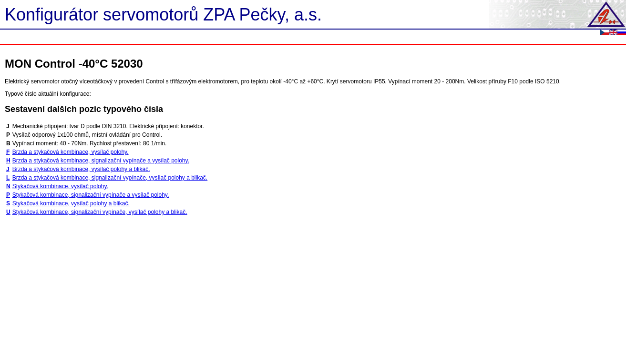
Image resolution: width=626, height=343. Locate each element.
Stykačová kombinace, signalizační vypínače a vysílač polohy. (90, 195)
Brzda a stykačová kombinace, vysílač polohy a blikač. (81, 169)
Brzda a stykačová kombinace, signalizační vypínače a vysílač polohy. (100, 160)
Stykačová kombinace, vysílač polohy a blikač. (71, 203)
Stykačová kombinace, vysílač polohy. (60, 186)
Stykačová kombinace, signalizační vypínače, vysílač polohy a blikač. (99, 212)
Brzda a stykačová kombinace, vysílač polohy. (70, 152)
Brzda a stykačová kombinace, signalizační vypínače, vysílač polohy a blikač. (110, 177)
